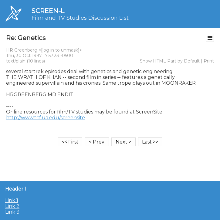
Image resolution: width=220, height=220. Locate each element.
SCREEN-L (48, 11)
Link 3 (12, 212)
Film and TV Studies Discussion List (80, 18)
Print (209, 61)
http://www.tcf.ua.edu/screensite (45, 117)
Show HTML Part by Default (170, 61)
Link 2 (12, 206)
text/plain (15, 61)
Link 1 (11, 200)
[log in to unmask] (60, 50)
